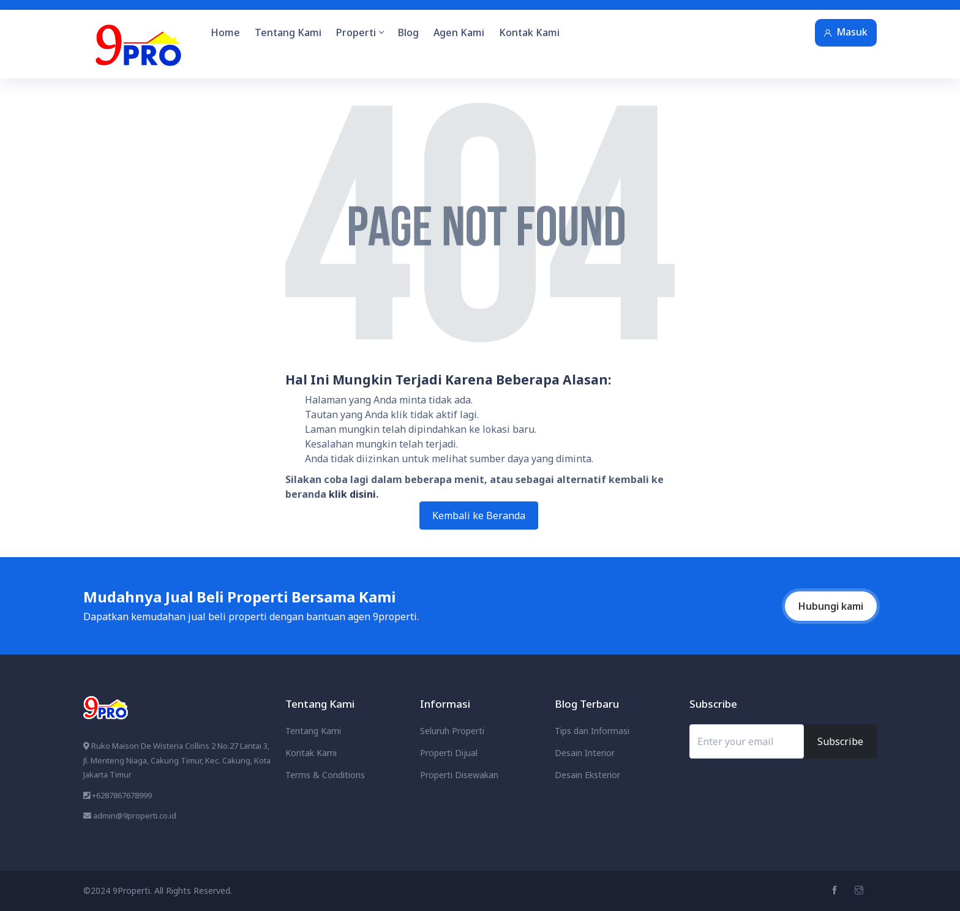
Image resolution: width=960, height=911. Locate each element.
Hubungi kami (830, 606)
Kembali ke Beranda (478, 515)
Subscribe (840, 741)
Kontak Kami (529, 32)
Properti (359, 32)
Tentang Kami (288, 32)
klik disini (352, 494)
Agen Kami (458, 32)
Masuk (846, 32)
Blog (408, 32)
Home (225, 32)
